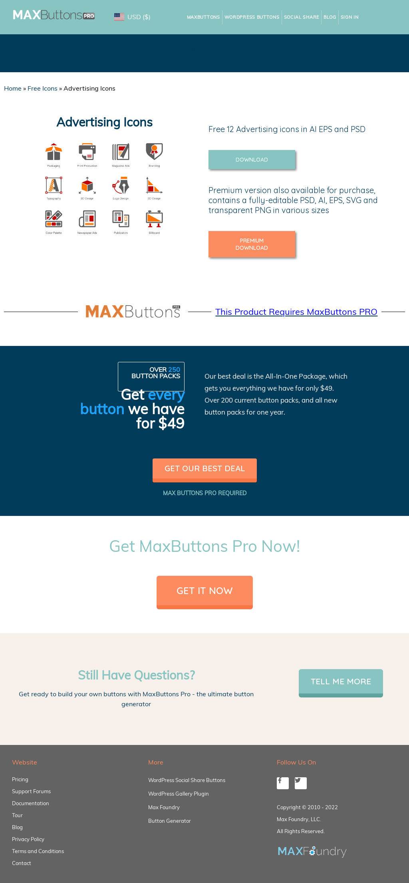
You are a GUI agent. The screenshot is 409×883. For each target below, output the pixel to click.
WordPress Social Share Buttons (186, 780)
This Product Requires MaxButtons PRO (296, 311)
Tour (17, 815)
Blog (330, 17)
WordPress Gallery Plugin (178, 793)
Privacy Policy (28, 839)
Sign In (350, 17)
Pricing (20, 779)
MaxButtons (203, 17)
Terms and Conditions (38, 851)
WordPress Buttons (252, 17)
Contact (21, 863)
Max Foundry (164, 807)
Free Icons (43, 88)
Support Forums (31, 791)
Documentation (30, 803)
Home (13, 88)
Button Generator (169, 821)
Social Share (301, 17)
